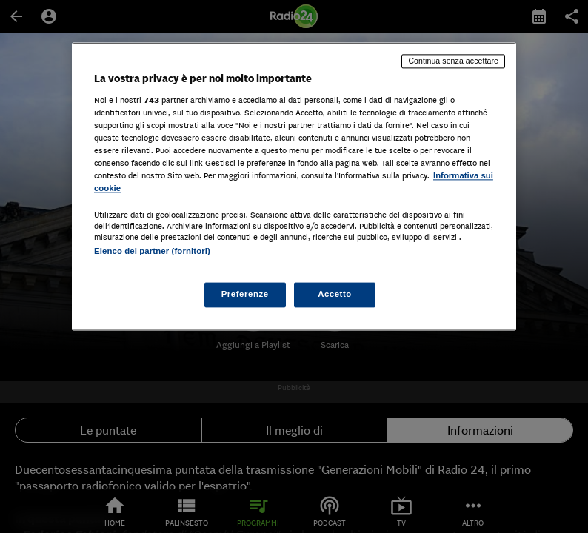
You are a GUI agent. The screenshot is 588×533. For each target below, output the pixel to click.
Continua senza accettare (453, 60)
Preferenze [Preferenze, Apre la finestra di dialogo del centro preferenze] (245, 294)
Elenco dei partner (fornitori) (152, 251)
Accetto (335, 294)
